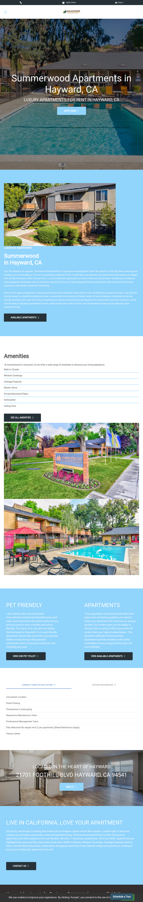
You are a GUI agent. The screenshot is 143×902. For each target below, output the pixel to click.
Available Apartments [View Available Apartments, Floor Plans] (25, 317)
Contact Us (21, 866)
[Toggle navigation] (5, 12)
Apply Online (69, 2)
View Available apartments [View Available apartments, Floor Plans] (108, 656)
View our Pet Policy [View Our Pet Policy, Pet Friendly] (26, 656)
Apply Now (71, 110)
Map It (119, 2)
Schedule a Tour (122, 896)
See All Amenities (22, 417)
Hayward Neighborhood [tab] (104, 684)
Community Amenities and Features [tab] (39, 684)
